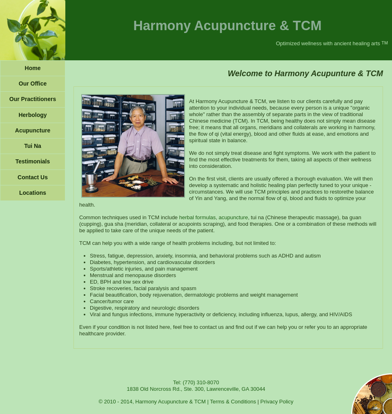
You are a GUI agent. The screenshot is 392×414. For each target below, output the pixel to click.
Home (33, 68)
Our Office (33, 83)
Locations (32, 192)
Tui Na (32, 146)
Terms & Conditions (233, 402)
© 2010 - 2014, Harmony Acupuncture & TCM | (154, 402)
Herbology (32, 115)
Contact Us (33, 177)
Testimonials (33, 161)
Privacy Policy (277, 402)
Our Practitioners (32, 99)
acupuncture (233, 217)
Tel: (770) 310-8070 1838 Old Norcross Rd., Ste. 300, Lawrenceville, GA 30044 (196, 385)
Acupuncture (32, 130)
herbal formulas (197, 217)
